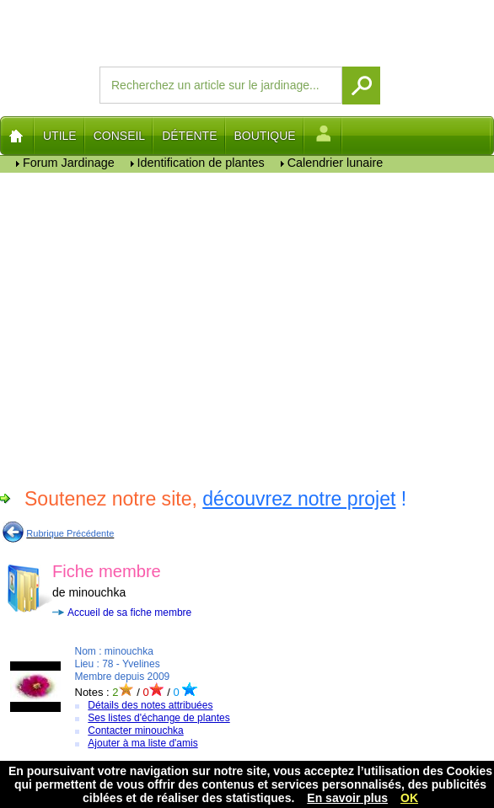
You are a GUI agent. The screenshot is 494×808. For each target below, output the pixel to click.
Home (17, 135)
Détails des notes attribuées (150, 705)
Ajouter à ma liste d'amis (142, 743)
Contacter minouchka (135, 730)
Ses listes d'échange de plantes (158, 718)
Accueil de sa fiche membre (129, 612)
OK (409, 798)
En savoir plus (347, 798)
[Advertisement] (247, 328)
